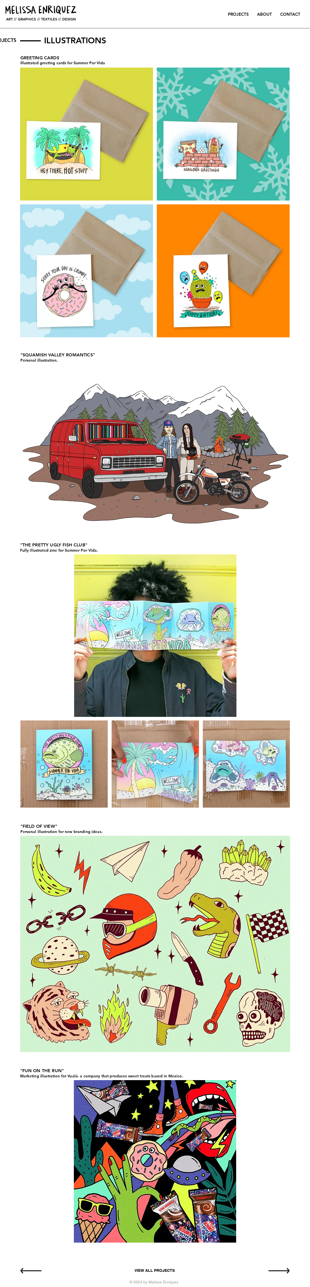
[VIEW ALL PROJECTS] (155, 1270)
